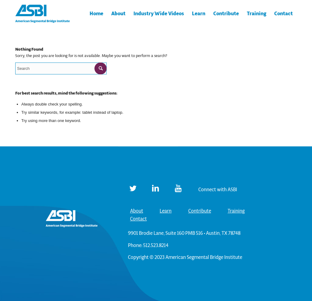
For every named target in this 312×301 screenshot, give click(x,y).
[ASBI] (42, 13)
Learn (166, 210)
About (136, 210)
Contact (138, 218)
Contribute (199, 210)
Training (236, 210)
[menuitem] (96, 13)
